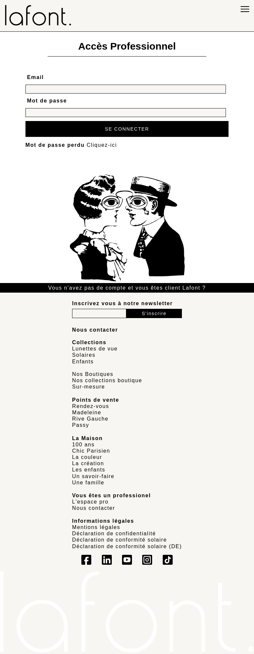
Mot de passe (47, 100)
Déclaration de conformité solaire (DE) (127, 546)
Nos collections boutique (107, 380)
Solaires (84, 355)
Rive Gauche (90, 419)
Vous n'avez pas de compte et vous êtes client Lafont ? (127, 288)
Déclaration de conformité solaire (119, 540)
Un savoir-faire (93, 476)
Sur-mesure (88, 386)
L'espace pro (90, 502)
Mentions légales (96, 527)
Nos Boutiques (92, 374)
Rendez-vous (90, 406)
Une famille (88, 482)
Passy (80, 425)
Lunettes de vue (95, 348)
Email (35, 77)
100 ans (83, 444)
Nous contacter (93, 508)
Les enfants (88, 469)
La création (88, 463)
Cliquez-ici (102, 145)
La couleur (87, 457)
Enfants (83, 361)
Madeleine (86, 412)
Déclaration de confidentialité (114, 533)
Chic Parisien (91, 451)
